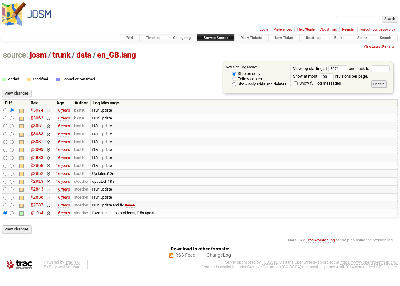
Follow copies (247, 78)
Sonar (362, 38)
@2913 (37, 190)
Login (264, 29)
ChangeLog (219, 268)
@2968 (37, 173)
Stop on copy (246, 73)
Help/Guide (306, 29)
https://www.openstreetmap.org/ (369, 275)
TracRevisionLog (320, 253)
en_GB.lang (116, 55)
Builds (339, 38)
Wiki (129, 38)
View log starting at (321, 68)
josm (38, 55)
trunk (61, 55)
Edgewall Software (65, 280)
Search (385, 38)
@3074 (37, 111)
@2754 (37, 226)
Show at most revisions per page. (330, 76)
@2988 (37, 164)
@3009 (37, 155)
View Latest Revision (379, 47)
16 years (63, 111)
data (83, 55)
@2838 (37, 208)
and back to (369, 68)
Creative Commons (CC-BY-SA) (275, 280)
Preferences (282, 29)
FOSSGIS (269, 275)
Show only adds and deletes (259, 84)
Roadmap (314, 38)
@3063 (37, 120)
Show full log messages (317, 83)
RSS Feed (185, 268)
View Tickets (251, 38)
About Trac (328, 29)
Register (348, 29)
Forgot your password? (377, 29)
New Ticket (284, 38)
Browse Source (216, 38)
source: (15, 55)
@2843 (37, 199)
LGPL (378, 280)
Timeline (153, 38)
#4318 (130, 217)
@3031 (37, 146)
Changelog (182, 38)
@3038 (37, 137)
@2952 (37, 182)
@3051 (37, 128)
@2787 (37, 217)
